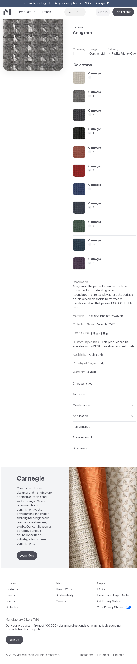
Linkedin (118, 655)
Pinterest (103, 655)
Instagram (86, 655)
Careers (61, 601)
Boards (10, 601)
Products (25, 11)
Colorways (82, 65)
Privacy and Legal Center (113, 595)
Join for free (123, 12)
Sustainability (64, 595)
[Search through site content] (78, 12)
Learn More (27, 555)
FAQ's (101, 589)
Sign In (103, 12)
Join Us (14, 640)
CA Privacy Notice (109, 601)
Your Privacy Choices (114, 607)
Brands (46, 12)
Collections (13, 607)
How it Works (64, 589)
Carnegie (78, 27)
